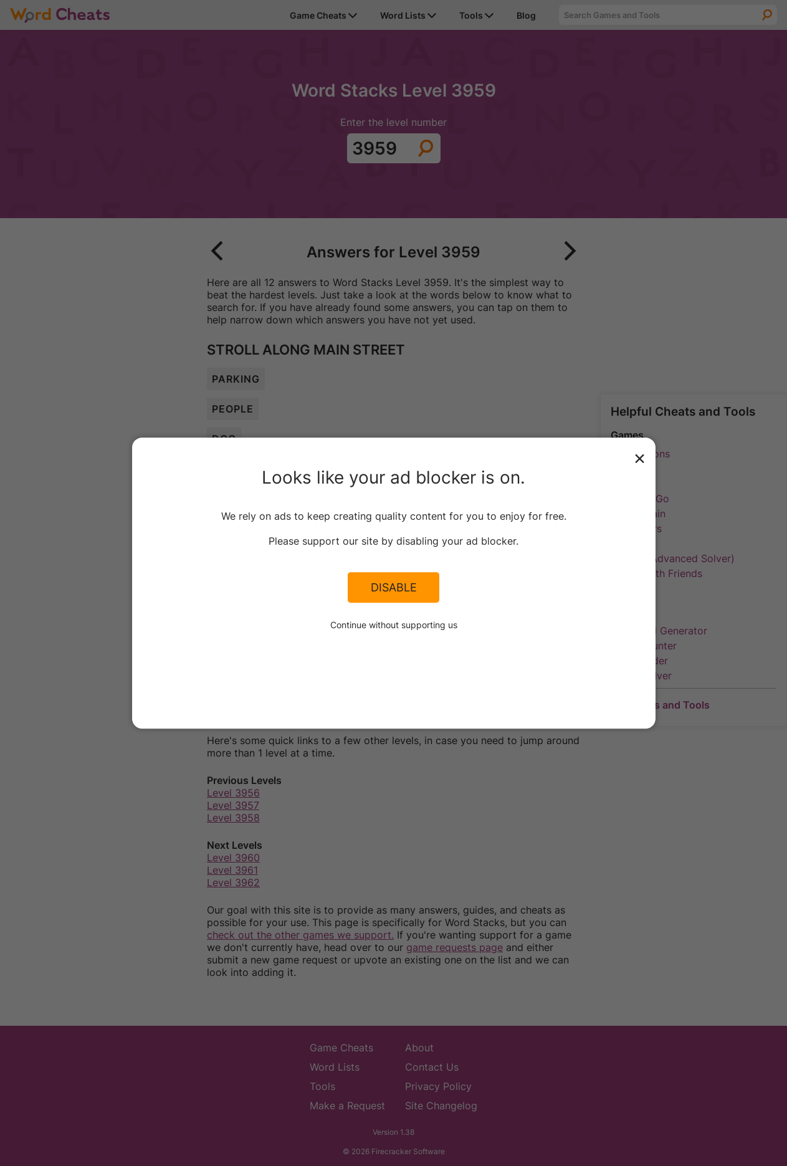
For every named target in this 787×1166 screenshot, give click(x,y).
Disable (394, 588)
